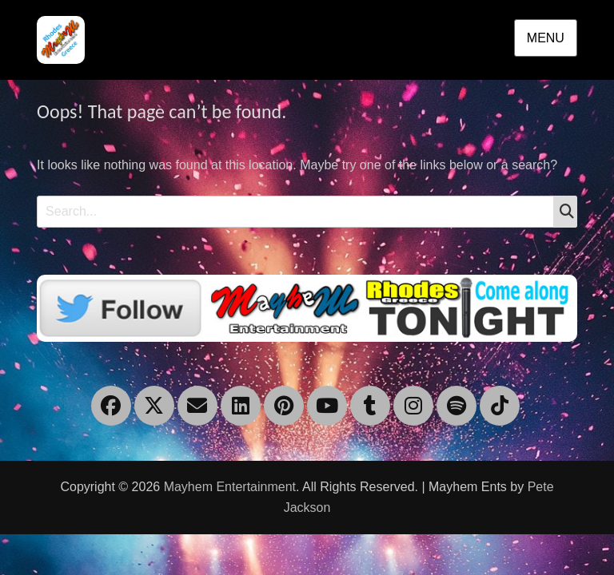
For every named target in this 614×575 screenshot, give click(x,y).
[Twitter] (307, 307)
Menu (545, 38)
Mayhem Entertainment (230, 487)
